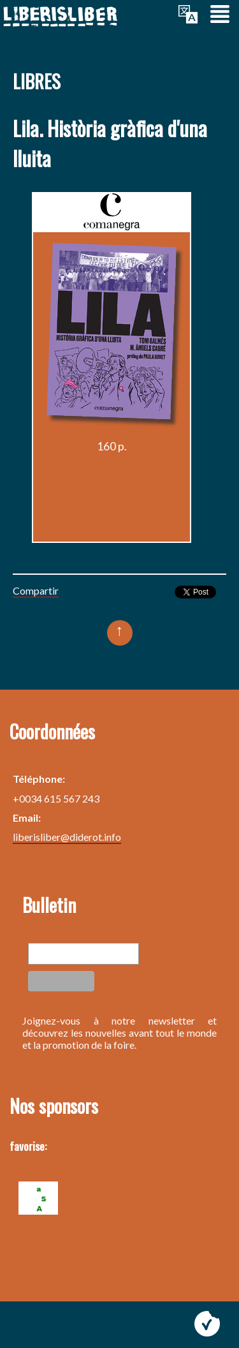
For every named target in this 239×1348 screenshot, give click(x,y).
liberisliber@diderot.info (67, 837)
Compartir (36, 590)
